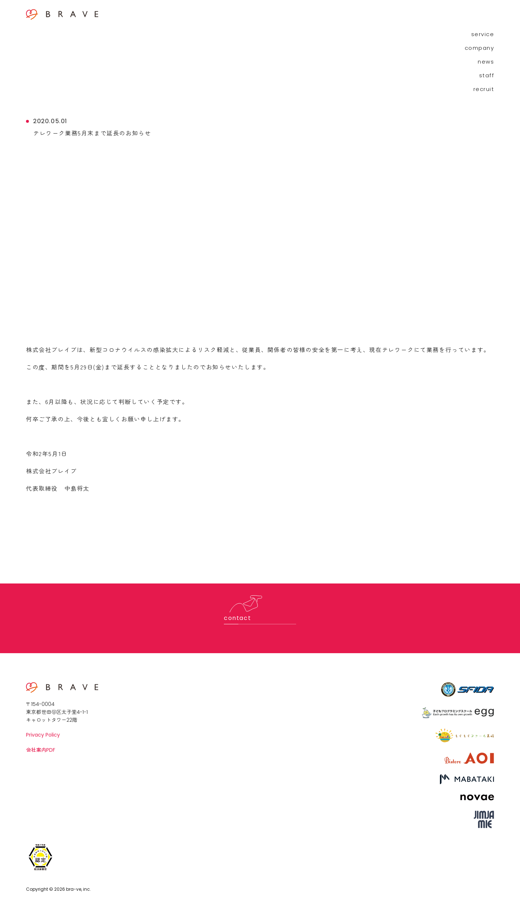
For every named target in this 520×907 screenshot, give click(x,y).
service (482, 34)
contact (237, 618)
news (486, 61)
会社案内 (40, 750)
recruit (483, 89)
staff (486, 75)
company (479, 48)
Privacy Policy (43, 734)
